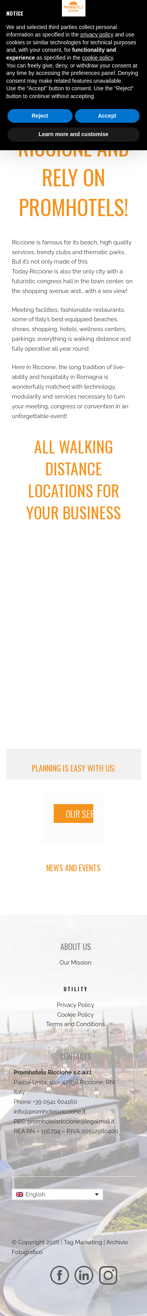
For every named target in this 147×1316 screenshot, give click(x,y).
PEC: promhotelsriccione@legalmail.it (64, 1121)
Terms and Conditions (75, 1024)
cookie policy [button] (97, 58)
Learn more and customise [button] (73, 134)
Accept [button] (107, 116)
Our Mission (75, 962)
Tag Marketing (83, 1242)
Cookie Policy (75, 1014)
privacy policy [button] (96, 34)
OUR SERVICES (80, 813)
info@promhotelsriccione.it (50, 1111)
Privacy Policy (75, 1004)
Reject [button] (40, 116)
